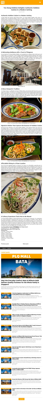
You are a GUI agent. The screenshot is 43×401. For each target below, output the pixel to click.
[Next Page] (22, 399)
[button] (40, 2)
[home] (2, 2)
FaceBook (3, 239)
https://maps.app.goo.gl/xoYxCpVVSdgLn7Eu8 (10, 229)
